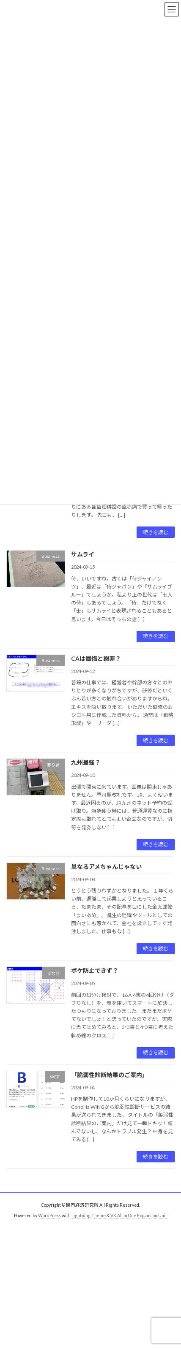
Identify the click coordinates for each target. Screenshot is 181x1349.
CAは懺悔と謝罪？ (96, 658)
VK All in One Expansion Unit (138, 1215)
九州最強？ (86, 762)
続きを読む (155, 532)
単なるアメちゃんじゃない (106, 866)
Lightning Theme (88, 1215)
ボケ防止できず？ (94, 970)
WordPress (49, 1215)
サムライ (82, 554)
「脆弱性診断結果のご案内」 (109, 1074)
